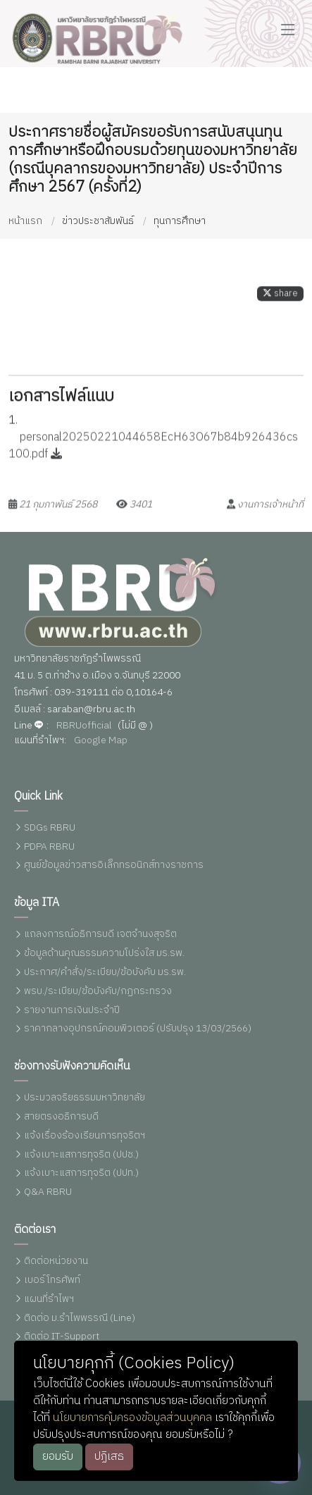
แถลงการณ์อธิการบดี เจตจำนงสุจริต (100, 935)
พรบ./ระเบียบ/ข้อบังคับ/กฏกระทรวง (98, 992)
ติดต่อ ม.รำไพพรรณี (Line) (79, 1319)
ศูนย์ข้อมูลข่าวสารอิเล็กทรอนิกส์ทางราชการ (114, 865)
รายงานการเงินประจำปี (72, 1011)
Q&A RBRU (48, 1192)
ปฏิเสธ (109, 1456)
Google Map (100, 741)
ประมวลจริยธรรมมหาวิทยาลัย (84, 1098)
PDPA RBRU (49, 847)
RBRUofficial (84, 726)
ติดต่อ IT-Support (61, 1337)
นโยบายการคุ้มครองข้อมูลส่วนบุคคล (132, 1417)
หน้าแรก (25, 221)
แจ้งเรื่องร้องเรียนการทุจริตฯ (84, 1136)
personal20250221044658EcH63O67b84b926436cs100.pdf (153, 453)
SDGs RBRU (49, 828)
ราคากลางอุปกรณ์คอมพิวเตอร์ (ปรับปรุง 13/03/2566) (137, 1029)
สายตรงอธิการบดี (61, 1117)
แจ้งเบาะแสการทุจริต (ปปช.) (81, 1155)
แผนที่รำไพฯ (49, 1299)
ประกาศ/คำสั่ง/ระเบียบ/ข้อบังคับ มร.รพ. (105, 973)
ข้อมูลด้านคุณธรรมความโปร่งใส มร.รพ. (104, 954)
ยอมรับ (57, 1456)
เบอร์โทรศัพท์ (52, 1280)
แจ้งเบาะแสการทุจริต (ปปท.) (81, 1173)
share (280, 301)
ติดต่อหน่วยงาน (56, 1261)
